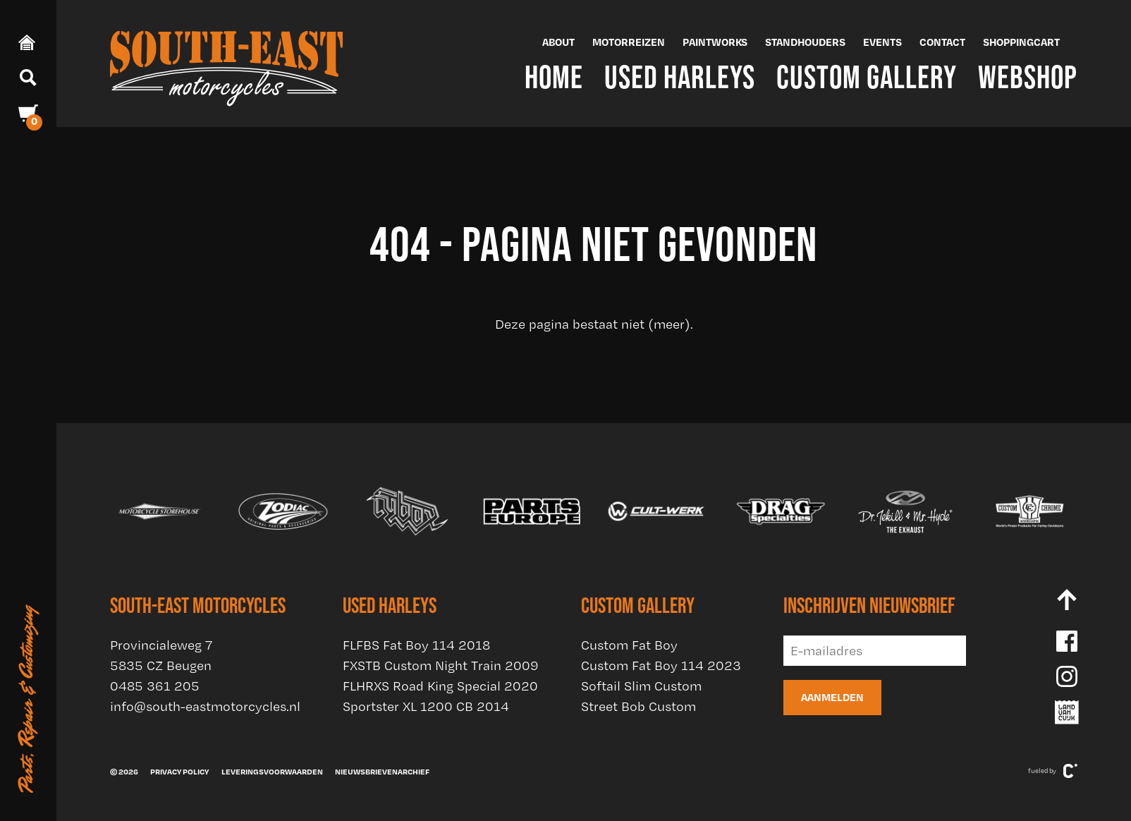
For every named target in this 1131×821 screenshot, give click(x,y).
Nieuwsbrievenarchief (382, 772)
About (558, 42)
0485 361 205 (155, 686)
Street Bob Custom (638, 706)
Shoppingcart (1021, 42)
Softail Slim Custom (641, 686)
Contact (942, 42)
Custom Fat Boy (629, 645)
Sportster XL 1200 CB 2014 (426, 706)
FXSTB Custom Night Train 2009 (441, 665)
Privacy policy (179, 772)
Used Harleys (679, 77)
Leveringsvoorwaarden (272, 772)
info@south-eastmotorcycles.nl (205, 706)
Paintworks (715, 42)
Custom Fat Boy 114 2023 (661, 665)
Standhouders (805, 42)
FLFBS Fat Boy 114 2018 (416, 645)
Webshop (1027, 77)
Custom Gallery (866, 77)
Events (882, 42)
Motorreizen (628, 42)
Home (554, 77)
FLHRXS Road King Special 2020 (440, 686)
